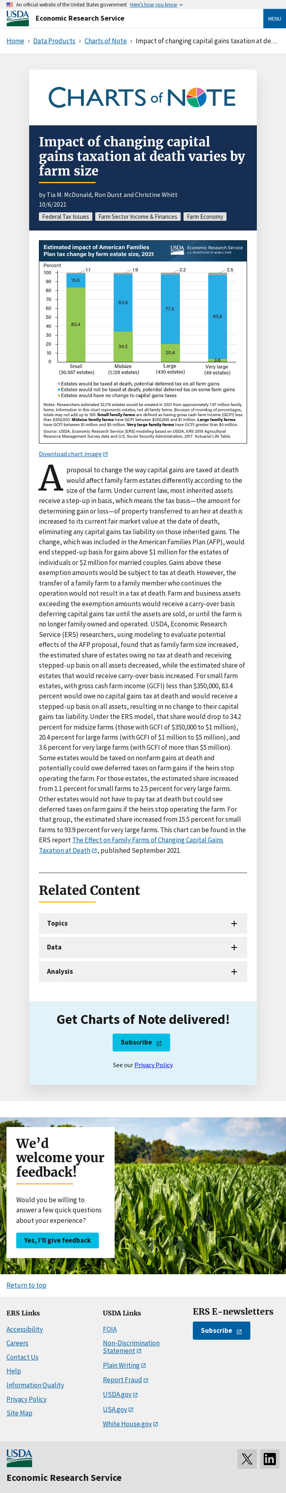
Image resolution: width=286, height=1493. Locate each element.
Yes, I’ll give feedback (57, 1240)
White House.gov (127, 1423)
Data (54, 947)
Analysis (60, 971)
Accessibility (24, 1329)
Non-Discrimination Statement (131, 1347)
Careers (17, 1343)
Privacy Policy (153, 1065)
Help (13, 1370)
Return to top (26, 1285)
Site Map (19, 1412)
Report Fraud (122, 1379)
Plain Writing (121, 1365)
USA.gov (115, 1409)
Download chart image (70, 454)
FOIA (110, 1329)
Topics (57, 923)
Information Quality (35, 1385)
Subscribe (136, 1042)
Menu (274, 18)
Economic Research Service (80, 18)
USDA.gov (117, 1394)
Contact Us (22, 1357)
